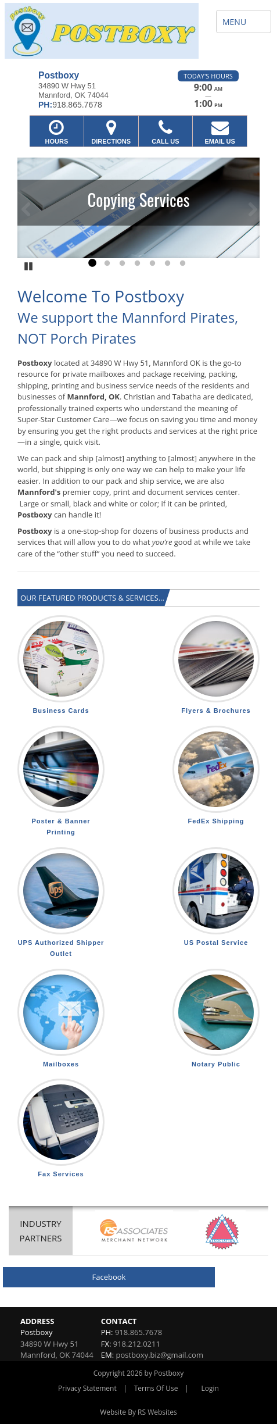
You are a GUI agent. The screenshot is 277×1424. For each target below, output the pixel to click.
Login (210, 1388)
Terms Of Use (156, 1388)
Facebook (109, 1277)
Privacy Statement (87, 1388)
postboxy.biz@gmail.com (159, 1355)
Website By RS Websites (138, 1412)
